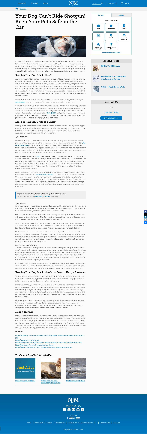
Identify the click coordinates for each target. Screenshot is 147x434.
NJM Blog (23, 9)
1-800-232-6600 (111, 112)
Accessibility (60, 423)
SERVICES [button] (34, 3)
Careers (49, 423)
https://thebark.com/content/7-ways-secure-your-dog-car (34, 345)
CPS (38, 156)
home (40, 196)
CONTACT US (112, 3)
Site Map (117, 423)
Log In (126, 3)
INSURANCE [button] (22, 3)
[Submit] (102, 3)
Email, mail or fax (111, 118)
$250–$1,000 (51, 113)
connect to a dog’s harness (44, 174)
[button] (126, 3)
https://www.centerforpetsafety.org (27, 340)
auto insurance (20, 102)
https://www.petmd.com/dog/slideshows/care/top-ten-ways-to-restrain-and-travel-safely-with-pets (48, 342)
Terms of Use (105, 423)
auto (36, 196)
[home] (16, 9)
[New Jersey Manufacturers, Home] (73, 402)
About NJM (39, 423)
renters (47, 196)
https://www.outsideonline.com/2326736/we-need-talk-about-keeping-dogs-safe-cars (43, 347)
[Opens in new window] (64, 411)
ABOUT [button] (45, 3)
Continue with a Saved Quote (111, 52)
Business (121, 15)
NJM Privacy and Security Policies (81, 423)
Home (29, 423)
